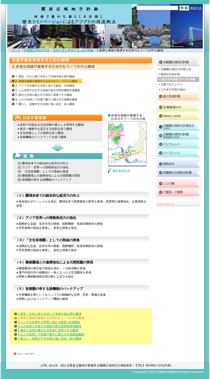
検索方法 (196, 8)
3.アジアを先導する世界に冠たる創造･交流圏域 (49, 322)
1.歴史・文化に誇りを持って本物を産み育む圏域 (49, 314)
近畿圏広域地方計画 (36, 50)
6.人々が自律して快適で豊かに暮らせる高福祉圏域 (51, 334)
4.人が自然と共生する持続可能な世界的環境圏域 (49, 326)
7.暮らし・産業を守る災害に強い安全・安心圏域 (49, 338)
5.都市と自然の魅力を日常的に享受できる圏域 (48, 330)
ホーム (16, 50)
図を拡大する (121, 170)
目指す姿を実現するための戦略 (73, 50)
